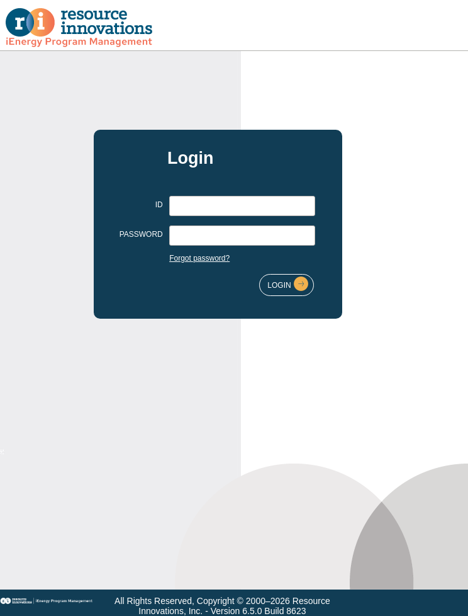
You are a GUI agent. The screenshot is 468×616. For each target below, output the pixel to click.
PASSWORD (141, 234)
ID (159, 204)
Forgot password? (199, 258)
